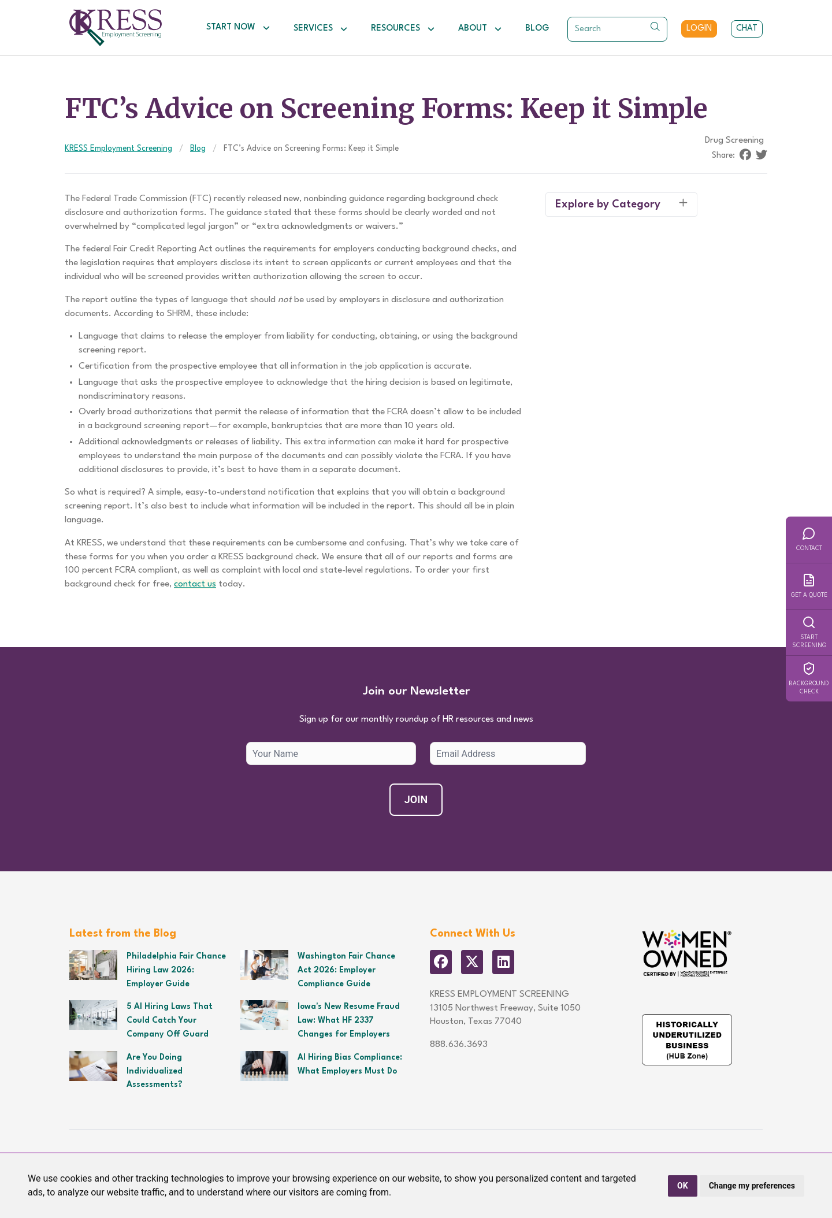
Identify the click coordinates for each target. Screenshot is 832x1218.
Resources (403, 29)
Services (321, 29)
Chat (746, 28)
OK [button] (682, 1185)
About (480, 29)
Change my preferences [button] (752, 1185)
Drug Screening (734, 140)
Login (699, 28)
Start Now (238, 27)
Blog (537, 28)
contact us (195, 584)
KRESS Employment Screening (118, 148)
